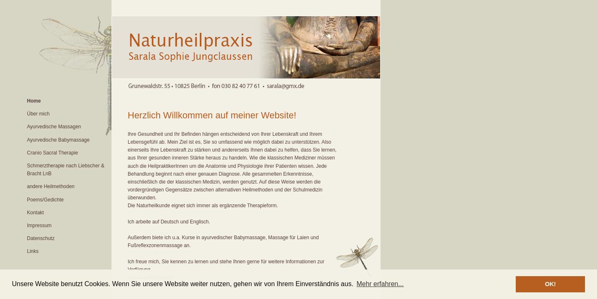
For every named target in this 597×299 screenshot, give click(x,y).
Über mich (38, 114)
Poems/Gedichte (45, 200)
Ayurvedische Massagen (54, 127)
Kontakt (35, 213)
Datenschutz (41, 238)
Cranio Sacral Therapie (52, 153)
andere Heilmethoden (51, 186)
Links (33, 251)
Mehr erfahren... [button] (380, 283)
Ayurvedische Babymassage (58, 140)
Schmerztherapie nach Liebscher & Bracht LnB (65, 169)
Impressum (39, 225)
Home (34, 101)
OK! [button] (550, 284)
